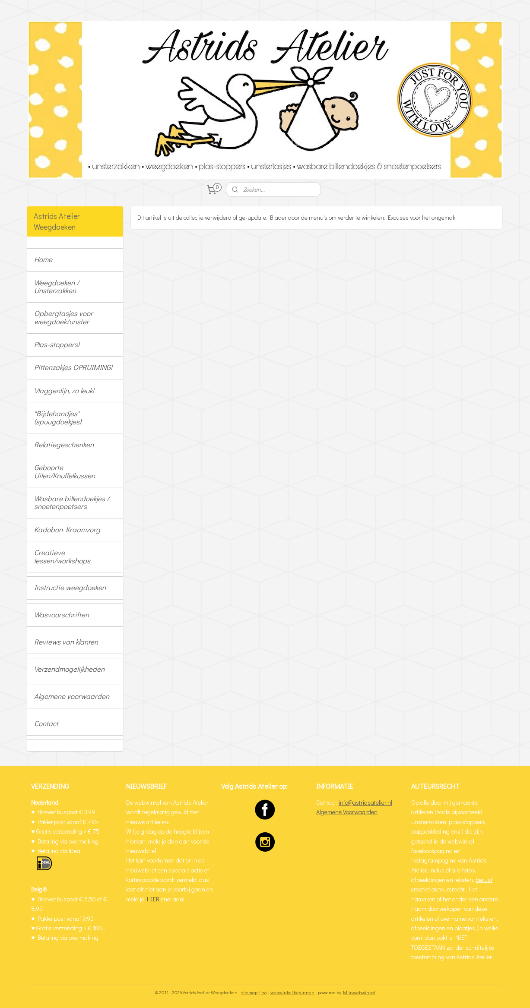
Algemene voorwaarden (71, 696)
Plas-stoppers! (56, 344)
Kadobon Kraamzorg (67, 529)
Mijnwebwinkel (359, 992)
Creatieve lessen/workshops (62, 556)
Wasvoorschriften (61, 614)
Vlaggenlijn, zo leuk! (64, 390)
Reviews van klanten (66, 642)
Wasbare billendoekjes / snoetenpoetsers (71, 502)
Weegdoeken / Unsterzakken (56, 287)
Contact (46, 723)
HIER (153, 899)
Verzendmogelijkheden (69, 669)
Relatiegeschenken (64, 444)
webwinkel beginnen (292, 992)
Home (43, 259)
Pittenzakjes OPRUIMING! (73, 367)
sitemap (249, 992)
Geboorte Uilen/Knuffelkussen (64, 471)
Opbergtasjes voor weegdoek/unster (63, 317)
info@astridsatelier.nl (365, 802)
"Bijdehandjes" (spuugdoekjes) (57, 417)
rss (264, 992)
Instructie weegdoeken (70, 587)
